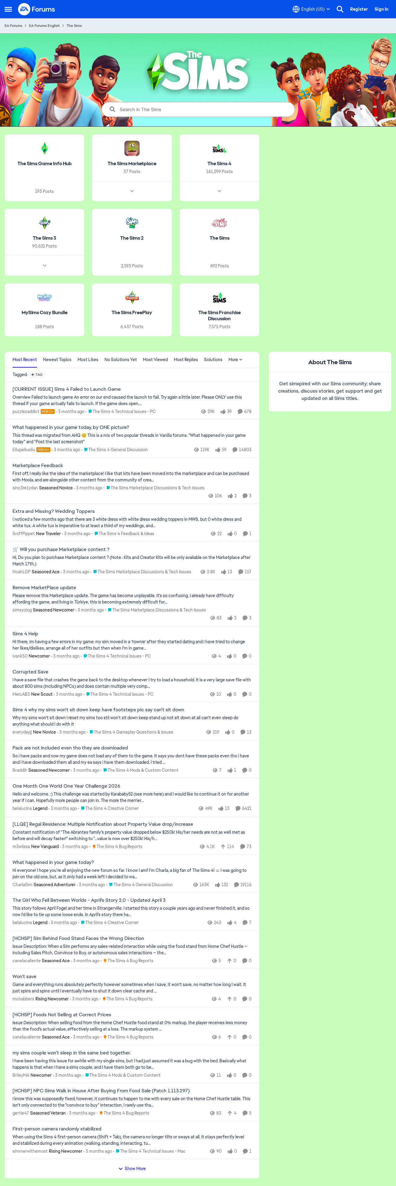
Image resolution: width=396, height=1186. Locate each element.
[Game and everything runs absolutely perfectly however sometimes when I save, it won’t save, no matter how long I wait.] (132, 987)
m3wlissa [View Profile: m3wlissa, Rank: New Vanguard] (21, 846)
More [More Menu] (236, 359)
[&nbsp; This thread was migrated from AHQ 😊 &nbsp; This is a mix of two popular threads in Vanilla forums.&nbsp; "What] (132, 438)
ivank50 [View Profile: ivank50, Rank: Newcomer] (20, 656)
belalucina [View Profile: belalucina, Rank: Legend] (22, 808)
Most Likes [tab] (88, 359)
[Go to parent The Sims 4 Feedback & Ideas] (123, 534)
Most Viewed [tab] (155, 359)
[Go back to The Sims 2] (132, 238)
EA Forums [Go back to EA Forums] (13, 25)
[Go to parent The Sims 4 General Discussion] (114, 450)
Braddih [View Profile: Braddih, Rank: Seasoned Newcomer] (20, 770)
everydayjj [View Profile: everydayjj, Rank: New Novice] (22, 732)
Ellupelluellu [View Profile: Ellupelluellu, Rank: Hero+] (24, 449)
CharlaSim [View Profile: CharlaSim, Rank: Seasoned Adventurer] (22, 884)
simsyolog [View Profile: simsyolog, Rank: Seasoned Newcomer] (22, 610)
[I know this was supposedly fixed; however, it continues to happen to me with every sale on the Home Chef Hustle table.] (132, 1102)
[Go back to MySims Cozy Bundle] (45, 312)
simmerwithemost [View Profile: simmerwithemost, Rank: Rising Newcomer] (30, 1151)
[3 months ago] (70, 411)
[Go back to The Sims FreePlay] (132, 312)
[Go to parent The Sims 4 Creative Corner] (108, 808)
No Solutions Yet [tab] (121, 359)
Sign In (381, 9)
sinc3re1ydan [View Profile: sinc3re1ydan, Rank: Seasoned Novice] (25, 487)
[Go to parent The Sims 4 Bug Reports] (116, 846)
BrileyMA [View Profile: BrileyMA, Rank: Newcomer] (21, 1075)
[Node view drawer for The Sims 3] (44, 265)
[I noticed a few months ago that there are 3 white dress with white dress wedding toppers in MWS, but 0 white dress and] (132, 522)
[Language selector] (311, 9)
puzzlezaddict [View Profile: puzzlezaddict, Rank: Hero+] (26, 411)
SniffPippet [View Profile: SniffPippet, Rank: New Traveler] (24, 533)
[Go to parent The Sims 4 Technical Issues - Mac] (149, 1151)
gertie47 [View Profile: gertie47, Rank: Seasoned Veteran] (21, 1113)
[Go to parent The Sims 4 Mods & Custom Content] (139, 770)
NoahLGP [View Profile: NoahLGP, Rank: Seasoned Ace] (22, 572)
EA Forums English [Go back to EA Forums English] (44, 25)
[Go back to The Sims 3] (44, 238)
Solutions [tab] (213, 359)
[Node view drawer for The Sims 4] (219, 191)
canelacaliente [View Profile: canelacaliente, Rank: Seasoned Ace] (27, 960)
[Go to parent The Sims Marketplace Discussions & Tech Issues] (154, 487)
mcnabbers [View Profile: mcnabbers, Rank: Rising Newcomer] (23, 999)
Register (359, 9)
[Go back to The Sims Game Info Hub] (44, 164)
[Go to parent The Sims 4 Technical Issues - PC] (121, 411)
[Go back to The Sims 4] (219, 164)
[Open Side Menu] (8, 9)
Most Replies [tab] (186, 359)
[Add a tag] (37, 374)
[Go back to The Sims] (219, 238)
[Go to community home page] (36, 9)
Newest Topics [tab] (57, 359)
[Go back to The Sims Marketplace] (132, 164)
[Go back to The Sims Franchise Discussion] (219, 315)
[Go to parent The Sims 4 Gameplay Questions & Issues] (130, 732)
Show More (132, 1168)
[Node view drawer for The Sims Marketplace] (132, 191)
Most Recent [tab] (25, 359)
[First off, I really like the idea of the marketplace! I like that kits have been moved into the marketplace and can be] (132, 476)
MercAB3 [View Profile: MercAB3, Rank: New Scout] (21, 694)
